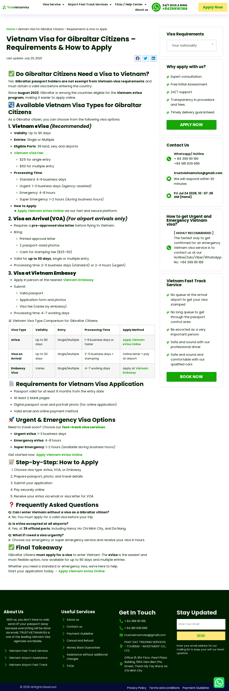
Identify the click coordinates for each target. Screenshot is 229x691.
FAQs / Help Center (130, 4)
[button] (138, 58)
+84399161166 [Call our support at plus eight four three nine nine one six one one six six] (174, 8)
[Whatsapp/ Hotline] (169, 158)
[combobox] (191, 45)
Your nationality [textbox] (184, 45)
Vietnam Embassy (78, 280)
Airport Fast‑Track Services (89, 4)
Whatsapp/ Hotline (189, 153)
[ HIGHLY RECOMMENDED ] (194, 233)
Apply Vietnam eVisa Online (41, 210)
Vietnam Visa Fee (28, 153)
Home (10, 29)
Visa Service (53, 4)
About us (141, 10)
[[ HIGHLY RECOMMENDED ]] (169, 247)
